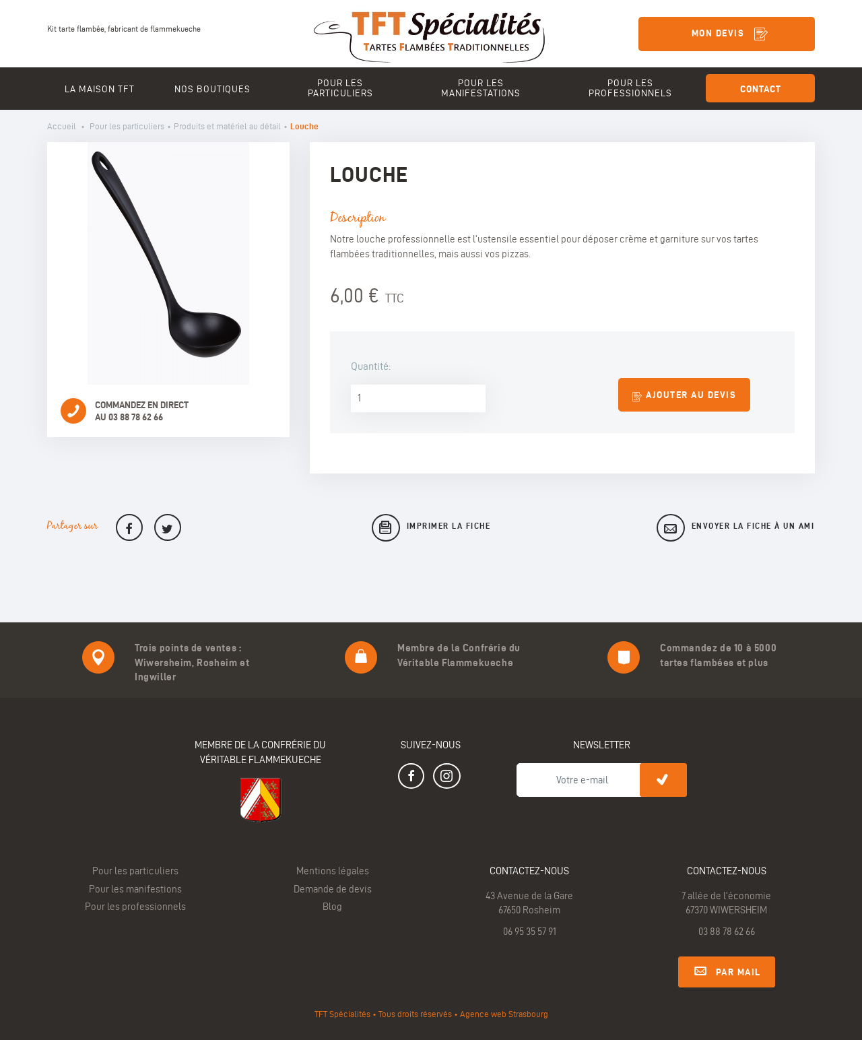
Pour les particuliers (127, 126)
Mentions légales (332, 871)
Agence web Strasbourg (504, 1013)
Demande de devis (333, 889)
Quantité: (371, 366)
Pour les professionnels (135, 906)
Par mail (726, 970)
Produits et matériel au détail (227, 126)
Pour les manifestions (135, 889)
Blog (332, 906)
